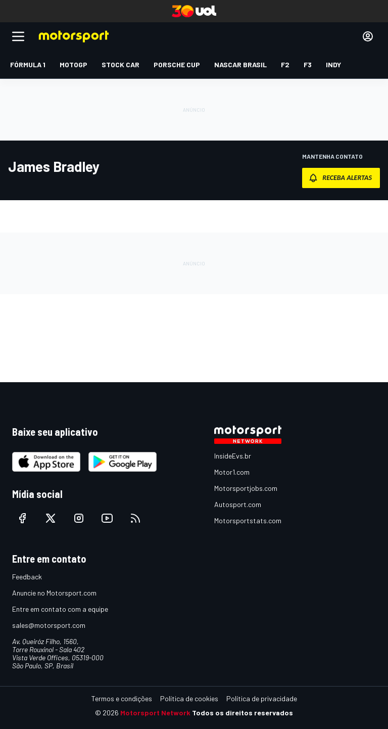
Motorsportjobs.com (245, 488)
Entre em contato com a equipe (60, 609)
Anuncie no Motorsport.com (54, 592)
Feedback (27, 576)
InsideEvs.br (232, 455)
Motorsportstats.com (247, 520)
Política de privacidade (261, 698)
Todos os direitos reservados (242, 712)
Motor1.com (232, 472)
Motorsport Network (155, 712)
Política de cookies (189, 698)
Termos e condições (121, 698)
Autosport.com (237, 504)
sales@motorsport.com (48, 625)
